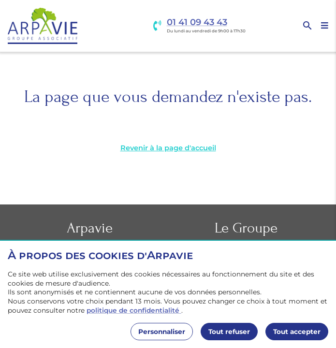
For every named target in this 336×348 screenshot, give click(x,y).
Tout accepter (297, 331)
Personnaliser (161, 331)
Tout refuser (229, 331)
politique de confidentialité (134, 310)
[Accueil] (42, 26)
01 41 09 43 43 (197, 22)
